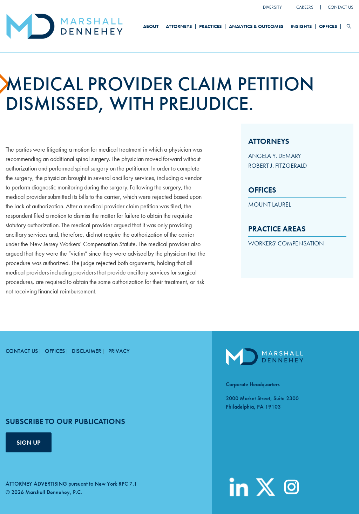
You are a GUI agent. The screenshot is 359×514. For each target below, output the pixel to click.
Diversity (272, 7)
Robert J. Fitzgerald (277, 165)
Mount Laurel (269, 204)
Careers (304, 7)
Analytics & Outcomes (256, 26)
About (150, 26)
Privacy (119, 351)
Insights (301, 26)
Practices (210, 26)
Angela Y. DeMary (274, 156)
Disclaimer (86, 351)
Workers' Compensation (286, 243)
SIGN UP (28, 442)
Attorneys (179, 26)
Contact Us (340, 7)
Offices (328, 26)
